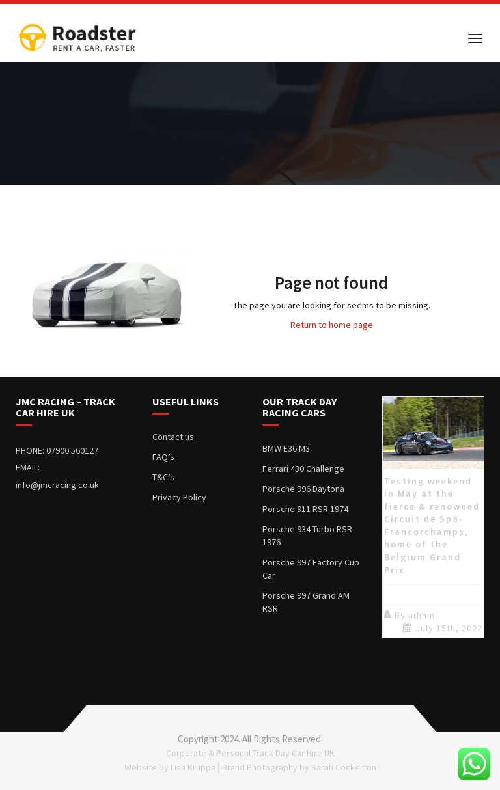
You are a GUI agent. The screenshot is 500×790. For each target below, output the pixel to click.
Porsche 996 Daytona (303, 489)
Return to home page (331, 325)
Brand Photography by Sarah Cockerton (299, 767)
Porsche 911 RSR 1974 (305, 509)
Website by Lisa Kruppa (169, 767)
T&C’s (163, 477)
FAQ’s (163, 457)
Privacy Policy (179, 497)
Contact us (173, 437)
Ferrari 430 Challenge (303, 468)
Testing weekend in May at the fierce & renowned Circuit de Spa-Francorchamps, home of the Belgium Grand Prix (432, 524)
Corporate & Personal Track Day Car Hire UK (250, 753)
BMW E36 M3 (286, 448)
